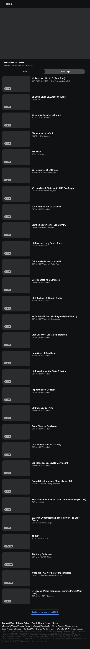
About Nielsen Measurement (64, 626)
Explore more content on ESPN (45, 612)
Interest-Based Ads (41, 626)
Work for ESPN (63, 629)
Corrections (78, 629)
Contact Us (28, 629)
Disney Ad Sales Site (45, 629)
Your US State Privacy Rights (44, 623)
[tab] (25, 71)
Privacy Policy (22, 623)
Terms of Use (8, 623)
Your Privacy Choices (11, 629)
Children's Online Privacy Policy (16, 626)
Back (7, 4)
